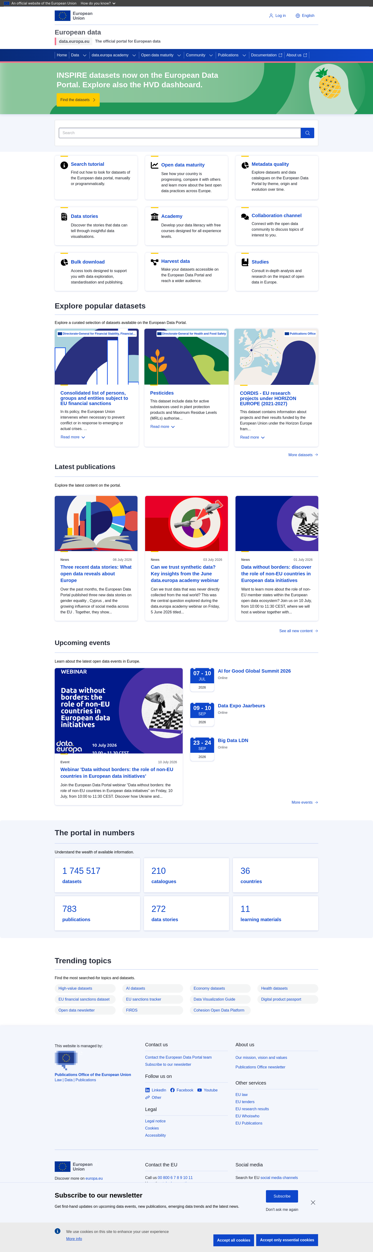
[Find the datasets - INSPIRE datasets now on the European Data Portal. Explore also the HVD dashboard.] (78, 100)
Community (195, 55)
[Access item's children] (84, 55)
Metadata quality (270, 164)
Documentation (267, 55)
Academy (171, 216)
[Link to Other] (153, 1097)
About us (296, 55)
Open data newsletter (77, 1010)
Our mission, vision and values (261, 1058)
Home (62, 55)
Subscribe (282, 1196)
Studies (260, 261)
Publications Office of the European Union (93, 1075)
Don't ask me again (282, 1210)
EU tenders (245, 1102)
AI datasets (135, 988)
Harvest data (175, 261)
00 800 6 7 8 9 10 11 (175, 1178)
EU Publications (249, 1123)
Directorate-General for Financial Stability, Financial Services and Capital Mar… (99, 333)
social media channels (279, 1178)
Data (75, 55)
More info (74, 1239)
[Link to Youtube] (207, 1090)
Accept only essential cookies (287, 1240)
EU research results (252, 1109)
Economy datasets (209, 988)
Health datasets (274, 988)
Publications (228, 55)
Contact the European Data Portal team (178, 1057)
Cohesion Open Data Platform (219, 1010)
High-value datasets (75, 988)
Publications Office (303, 333)
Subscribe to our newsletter (168, 1064)
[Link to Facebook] (181, 1090)
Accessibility (155, 1135)
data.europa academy (110, 55)
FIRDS (131, 1010)
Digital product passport (281, 999)
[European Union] (73, 15)
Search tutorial (87, 164)
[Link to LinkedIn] (155, 1090)
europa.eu (94, 1178)
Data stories (84, 216)
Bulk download (88, 261)
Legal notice (155, 1121)
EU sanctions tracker (143, 999)
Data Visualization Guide (214, 999)
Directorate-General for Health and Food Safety (194, 333)
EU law (242, 1095)
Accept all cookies (233, 1240)
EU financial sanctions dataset (84, 999)
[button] (305, 15)
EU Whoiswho (247, 1116)
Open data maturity (157, 55)
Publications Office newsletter (260, 1067)
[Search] (180, 133)
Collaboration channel (277, 215)
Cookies (152, 1128)
